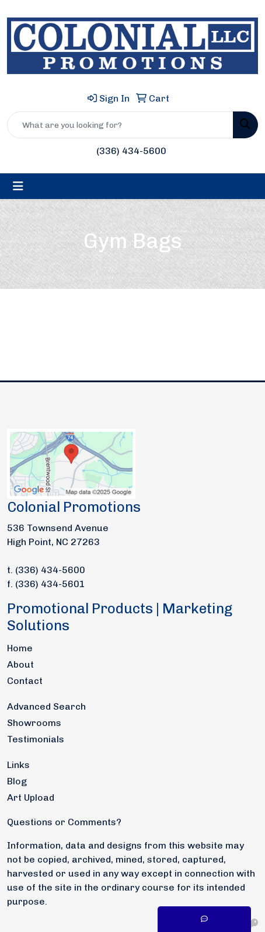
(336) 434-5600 (131, 150)
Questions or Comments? (64, 822)
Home (20, 648)
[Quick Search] (120, 124)
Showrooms (34, 722)
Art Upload (30, 797)
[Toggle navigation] (18, 186)
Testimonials (35, 739)
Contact (25, 680)
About (20, 664)
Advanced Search (46, 706)
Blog (17, 781)
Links (18, 764)
